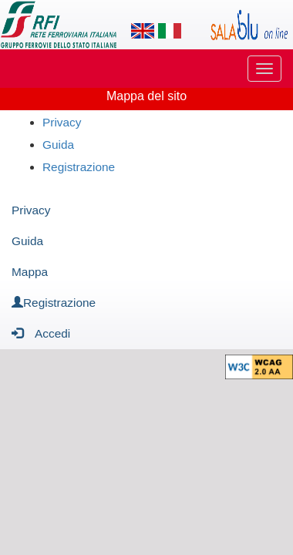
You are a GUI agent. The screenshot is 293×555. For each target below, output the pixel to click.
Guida (58, 144)
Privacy (61, 122)
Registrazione (78, 166)
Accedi (41, 332)
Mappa (30, 271)
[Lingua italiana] (169, 31)
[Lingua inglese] (142, 31)
